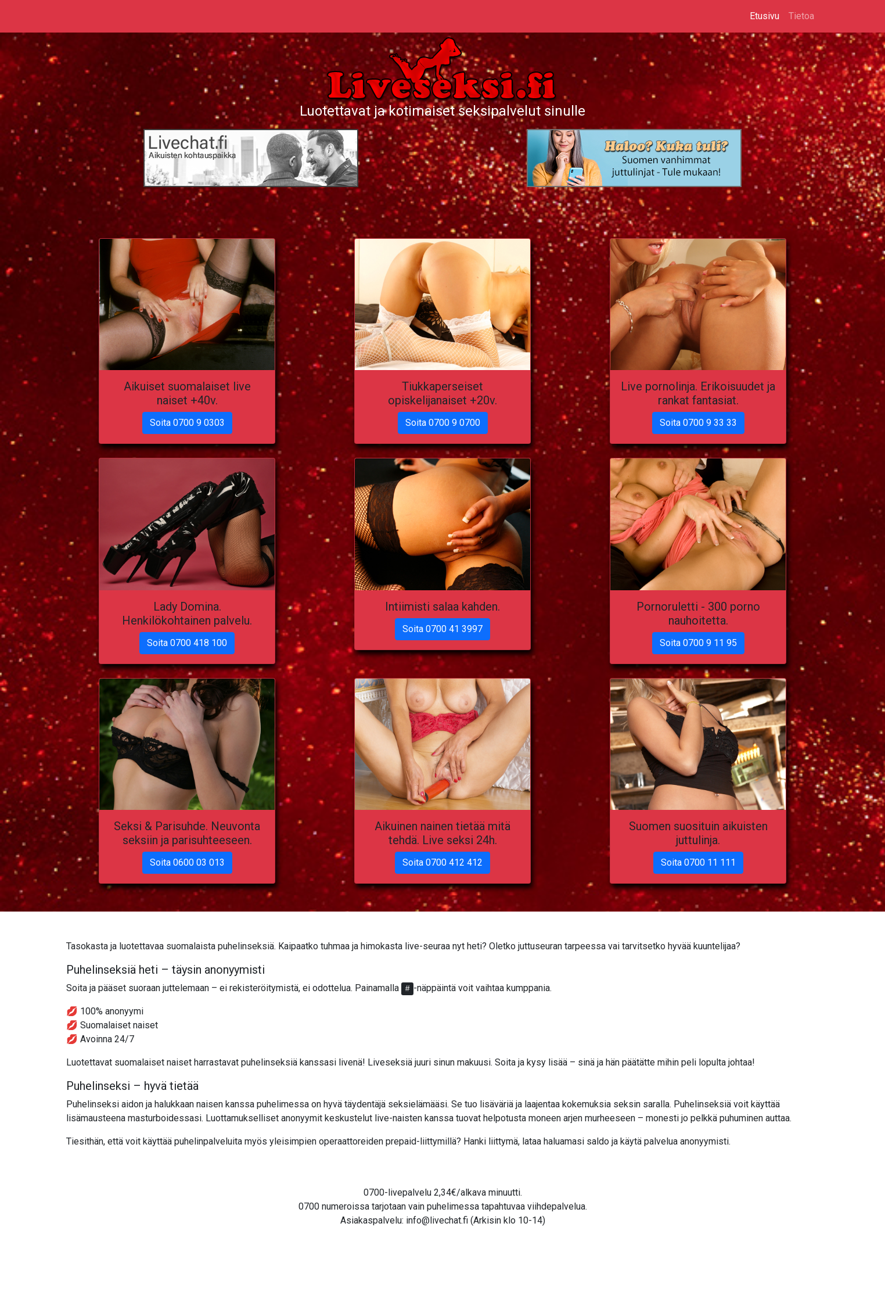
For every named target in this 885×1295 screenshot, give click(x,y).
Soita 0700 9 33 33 (698, 422)
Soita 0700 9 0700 (442, 422)
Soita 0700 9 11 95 (698, 642)
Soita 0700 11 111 (698, 862)
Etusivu (764, 15)
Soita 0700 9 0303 (187, 422)
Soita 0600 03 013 (187, 862)
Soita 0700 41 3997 (442, 628)
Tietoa (801, 15)
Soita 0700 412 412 (442, 862)
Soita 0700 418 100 (187, 642)
